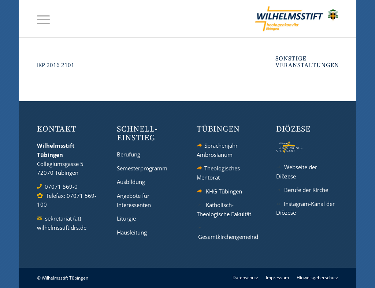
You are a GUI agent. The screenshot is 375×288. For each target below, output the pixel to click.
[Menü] (43, 19)
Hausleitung (132, 232)
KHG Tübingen (224, 191)
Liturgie (126, 218)
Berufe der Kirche (306, 189)
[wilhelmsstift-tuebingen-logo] (296, 18)
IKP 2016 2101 (55, 65)
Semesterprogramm (142, 168)
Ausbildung (131, 181)
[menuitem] (43, 19)
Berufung (128, 154)
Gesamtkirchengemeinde (229, 236)
